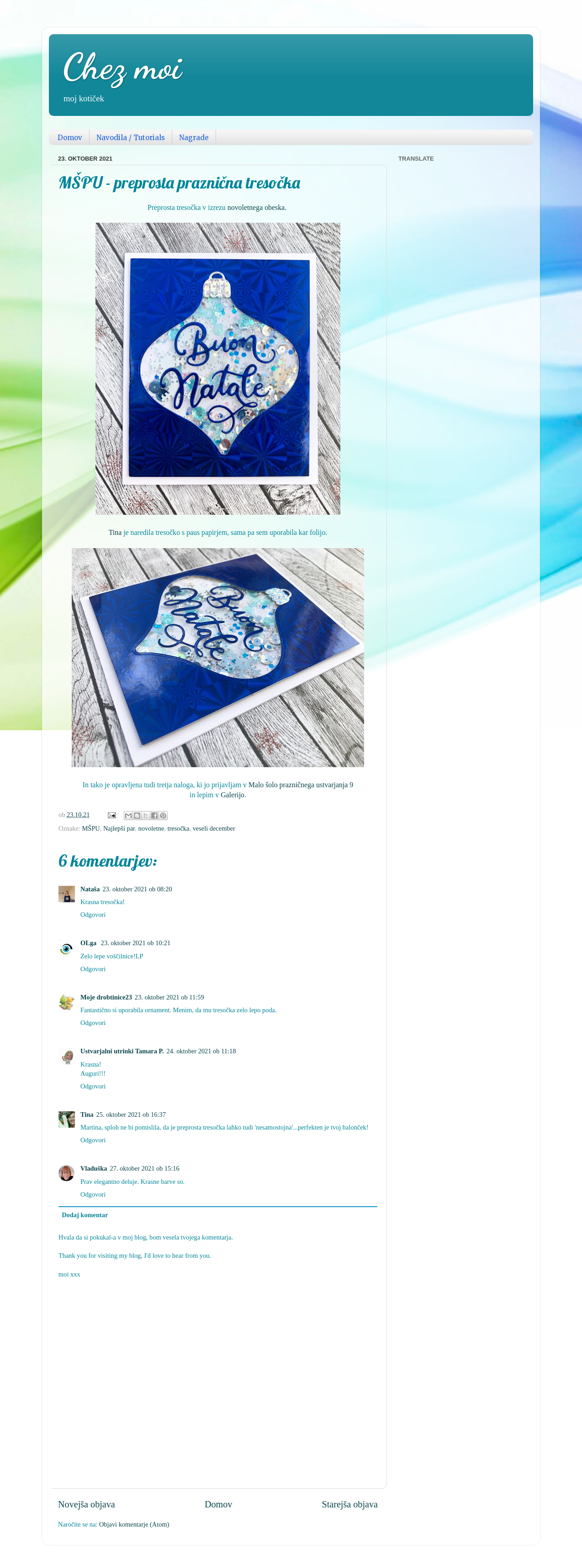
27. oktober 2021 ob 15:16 (144, 1168)
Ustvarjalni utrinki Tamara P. (122, 1051)
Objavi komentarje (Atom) (134, 1524)
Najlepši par (119, 828)
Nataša (90, 889)
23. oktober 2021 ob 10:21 (135, 943)
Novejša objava (86, 1504)
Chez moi (122, 66)
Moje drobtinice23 (106, 997)
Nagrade (194, 137)
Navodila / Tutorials (130, 137)
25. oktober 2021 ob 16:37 (131, 1114)
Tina (115, 532)
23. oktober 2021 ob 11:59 (169, 997)
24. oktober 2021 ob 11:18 (201, 1051)
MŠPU (91, 828)
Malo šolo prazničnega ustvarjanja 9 (301, 785)
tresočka (178, 828)
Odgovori (93, 914)
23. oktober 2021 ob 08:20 (137, 889)
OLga (89, 943)
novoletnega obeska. (257, 207)
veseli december (214, 828)
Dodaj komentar (85, 1215)
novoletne (151, 828)
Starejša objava (350, 1504)
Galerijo (232, 795)
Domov (70, 137)
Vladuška (93, 1168)
